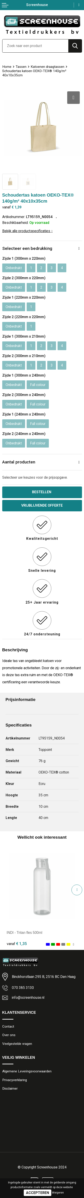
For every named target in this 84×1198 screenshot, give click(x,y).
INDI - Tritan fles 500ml (25, 933)
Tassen (21, 67)
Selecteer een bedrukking (27, 248)
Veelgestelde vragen (17, 1044)
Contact (8, 1027)
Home (6, 67)
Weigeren (58, 1192)
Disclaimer (10, 1089)
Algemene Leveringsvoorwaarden (27, 1072)
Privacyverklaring (14, 1080)
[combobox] (35, 45)
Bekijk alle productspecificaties (27, 231)
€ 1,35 (17, 943)
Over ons (8, 1035)
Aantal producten (18, 462)
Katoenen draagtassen (47, 67)
